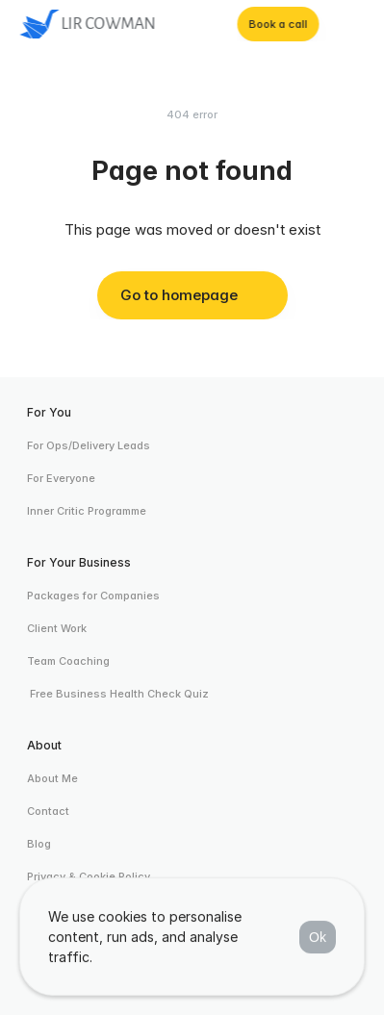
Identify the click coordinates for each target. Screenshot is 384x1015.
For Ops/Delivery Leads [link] (88, 445)
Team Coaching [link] (68, 661)
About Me (52, 778)
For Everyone (61, 478)
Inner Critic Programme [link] (86, 511)
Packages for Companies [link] (93, 595)
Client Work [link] (57, 628)
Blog (39, 843)
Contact (48, 811)
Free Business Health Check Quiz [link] (118, 693)
